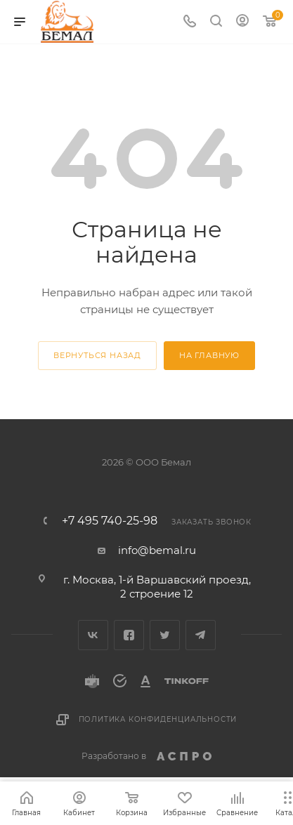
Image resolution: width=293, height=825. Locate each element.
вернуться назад (97, 355)
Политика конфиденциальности (158, 719)
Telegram (200, 635)
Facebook (129, 635)
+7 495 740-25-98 (109, 521)
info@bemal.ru (157, 550)
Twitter (165, 635)
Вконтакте (93, 635)
